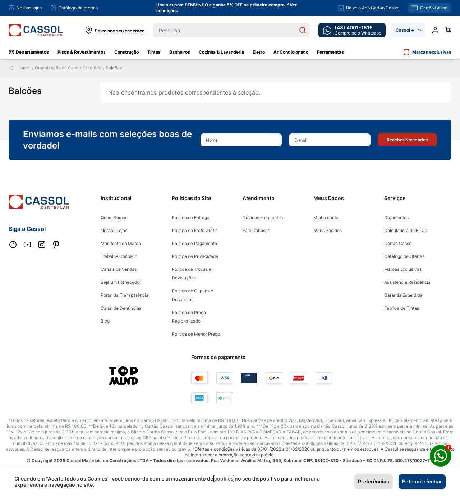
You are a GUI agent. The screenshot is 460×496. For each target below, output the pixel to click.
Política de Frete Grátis (194, 230)
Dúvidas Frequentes (263, 217)
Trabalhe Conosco (119, 256)
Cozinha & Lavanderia (221, 52)
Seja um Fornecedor (121, 282)
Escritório (92, 67)
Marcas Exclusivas (403, 269)
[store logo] (36, 30)
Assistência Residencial (408, 282)
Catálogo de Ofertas (404, 256)
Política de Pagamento (194, 243)
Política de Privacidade (195, 256)
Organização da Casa (56, 67)
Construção (126, 52)
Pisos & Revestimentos (82, 52)
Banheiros (179, 52)
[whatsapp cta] (352, 30)
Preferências (373, 481)
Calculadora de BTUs (405, 230)
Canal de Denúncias (121, 308)
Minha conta (326, 217)
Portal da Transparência (124, 295)
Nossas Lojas (114, 230)
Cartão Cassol (398, 243)
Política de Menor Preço (196, 334)
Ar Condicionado (290, 52)
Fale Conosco (256, 230)
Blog (105, 321)
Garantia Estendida (403, 295)
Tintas (154, 52)
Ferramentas (330, 52)
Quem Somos (114, 217)
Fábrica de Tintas (401, 308)
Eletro (259, 52)
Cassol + (408, 30)
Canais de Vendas (119, 269)
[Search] (302, 30)
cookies (224, 478)
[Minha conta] (435, 30)
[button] (407, 139)
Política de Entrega (191, 217)
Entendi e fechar (422, 481)
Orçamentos (396, 217)
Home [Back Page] (19, 68)
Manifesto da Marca (121, 243)
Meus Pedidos (327, 230)
